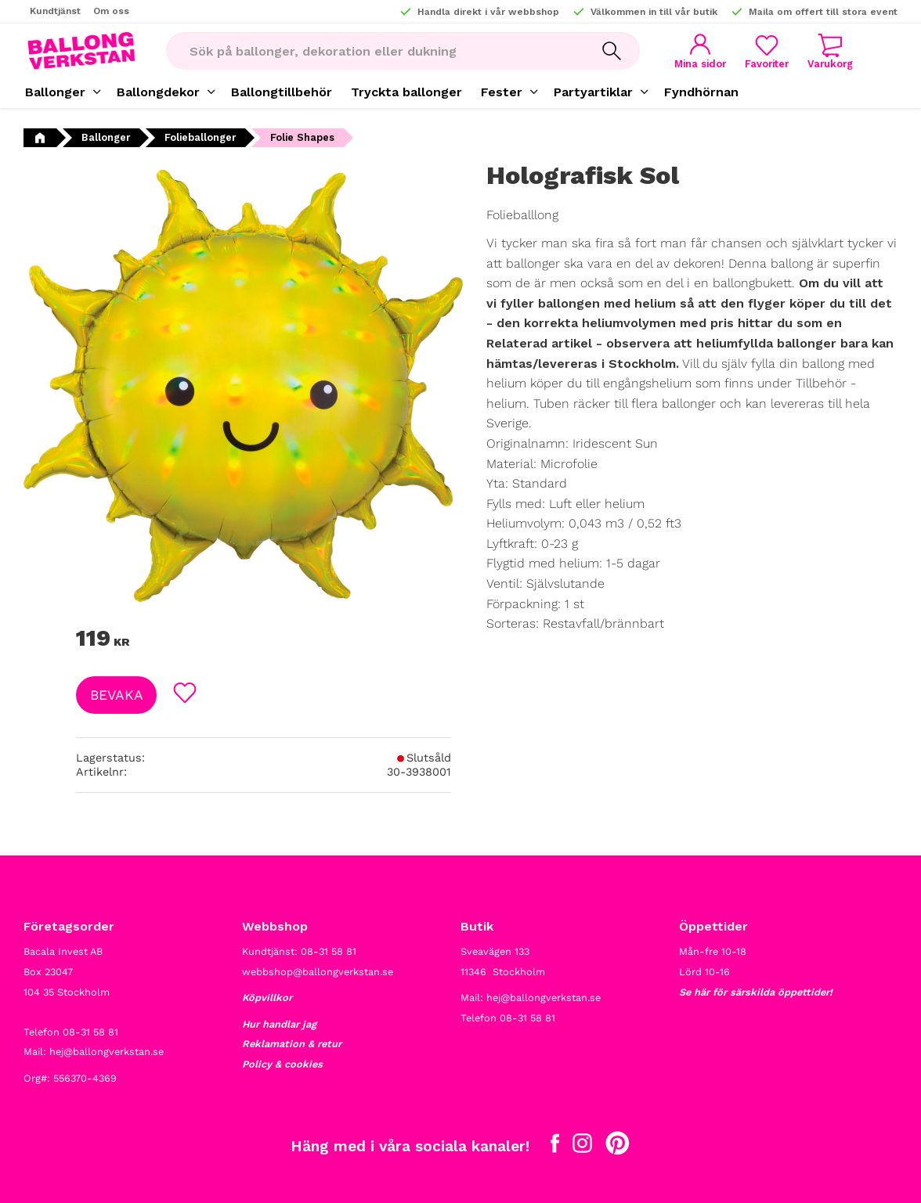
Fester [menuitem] (501, 92)
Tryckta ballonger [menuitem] (406, 92)
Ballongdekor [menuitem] (158, 92)
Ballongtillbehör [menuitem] (281, 92)
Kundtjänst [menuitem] (55, 10)
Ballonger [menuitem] (55, 92)
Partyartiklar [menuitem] (593, 92)
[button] (766, 51)
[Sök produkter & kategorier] (374, 51)
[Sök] (611, 51)
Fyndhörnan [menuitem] (701, 92)
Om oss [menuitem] (111, 10)
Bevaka (116, 695)
